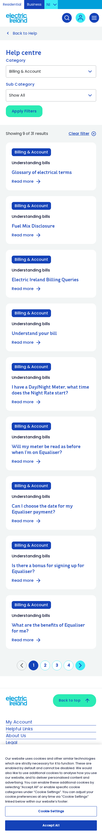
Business (34, 4)
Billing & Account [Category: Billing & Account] (31, 152)
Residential (12, 4)
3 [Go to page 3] (57, 665)
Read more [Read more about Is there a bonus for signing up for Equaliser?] (26, 580)
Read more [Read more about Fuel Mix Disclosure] (26, 235)
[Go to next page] (80, 665)
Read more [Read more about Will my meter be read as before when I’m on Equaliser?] (26, 461)
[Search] (67, 18)
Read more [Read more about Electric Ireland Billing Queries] (26, 289)
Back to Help (25, 33)
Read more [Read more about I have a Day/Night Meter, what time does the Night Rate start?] (26, 402)
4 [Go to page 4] (68, 665)
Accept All (50, 827)
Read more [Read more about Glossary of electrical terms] (26, 181)
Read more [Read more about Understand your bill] (26, 342)
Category (16, 60)
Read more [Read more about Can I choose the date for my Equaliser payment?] (26, 521)
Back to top (74, 700)
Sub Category (20, 84)
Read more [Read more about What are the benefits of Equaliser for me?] (26, 640)
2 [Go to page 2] (45, 665)
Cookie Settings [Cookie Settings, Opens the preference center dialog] (51, 813)
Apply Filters (24, 111)
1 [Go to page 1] (33, 665)
